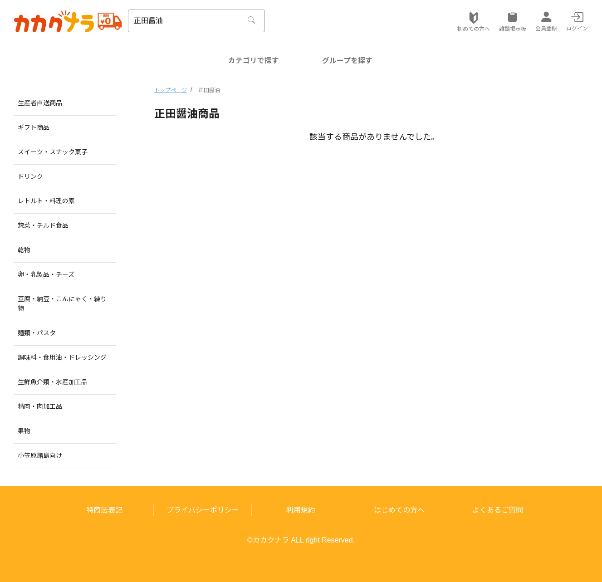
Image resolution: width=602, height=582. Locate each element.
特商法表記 (104, 510)
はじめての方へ (399, 510)
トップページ (170, 90)
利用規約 (300, 510)
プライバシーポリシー (202, 510)
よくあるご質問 (497, 510)
